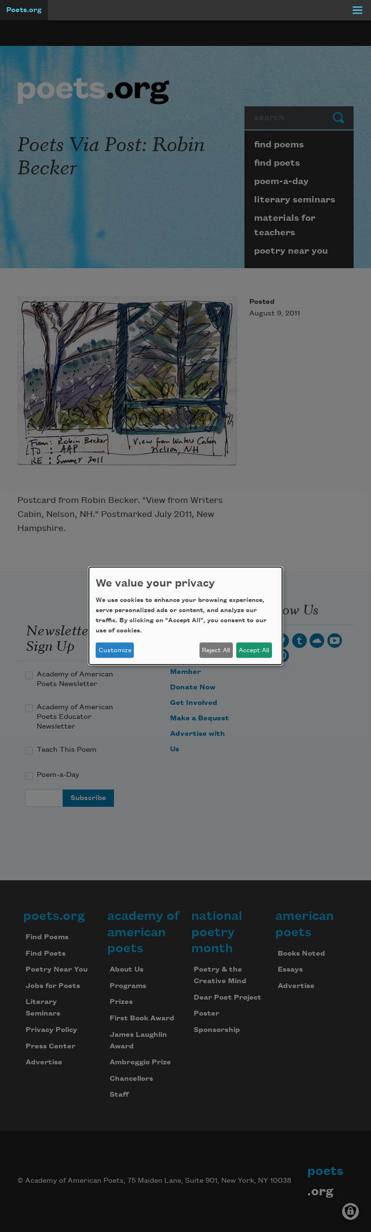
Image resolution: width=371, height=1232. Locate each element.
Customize (115, 650)
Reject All (216, 650)
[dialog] (185, 616)
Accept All (254, 650)
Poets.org (24, 10)
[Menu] (357, 10)
